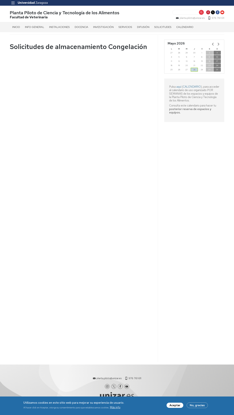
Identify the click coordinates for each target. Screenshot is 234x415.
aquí (179, 86)
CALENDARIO (192, 86)
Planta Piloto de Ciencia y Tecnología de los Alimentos (64, 13)
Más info (115, 407)
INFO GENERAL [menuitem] (34, 27)
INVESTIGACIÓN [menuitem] (103, 27)
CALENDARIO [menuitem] (184, 27)
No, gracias (197, 405)
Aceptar (174, 405)
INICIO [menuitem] (16, 27)
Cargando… (80, 204)
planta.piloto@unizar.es (192, 18)
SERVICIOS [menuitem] (125, 27)
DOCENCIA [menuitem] (81, 27)
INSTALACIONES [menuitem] (59, 27)
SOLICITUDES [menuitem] (162, 27)
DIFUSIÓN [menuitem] (143, 27)
